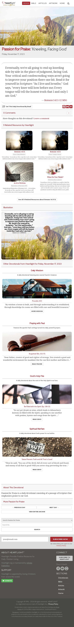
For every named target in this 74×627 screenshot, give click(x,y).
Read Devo (37, 419)
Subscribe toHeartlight (64, 558)
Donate (7, 581)
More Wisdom (37, 311)
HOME (62, 3)
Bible (33, 3)
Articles (42, 3)
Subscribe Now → (61, 539)
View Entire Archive (37, 512)
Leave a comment (41, 118)
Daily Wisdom (37, 270)
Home (60, 593)
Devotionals (63, 578)
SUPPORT (6, 570)
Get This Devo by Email (17, 106)
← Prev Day (19, 507)
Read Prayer (37, 364)
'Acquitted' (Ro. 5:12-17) (37, 354)
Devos (26, 3)
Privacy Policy (61, 545)
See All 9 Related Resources (37, 199)
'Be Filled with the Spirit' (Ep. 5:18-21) (37, 406)
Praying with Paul (37, 323)
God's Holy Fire (37, 376)
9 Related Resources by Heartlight (18, 125)
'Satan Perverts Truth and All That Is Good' (37, 459)
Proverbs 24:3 (37, 301)
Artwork (53, 3)
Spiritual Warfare (37, 428)
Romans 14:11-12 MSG (55, 100)
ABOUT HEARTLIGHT (12, 552)
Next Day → (54, 507)
